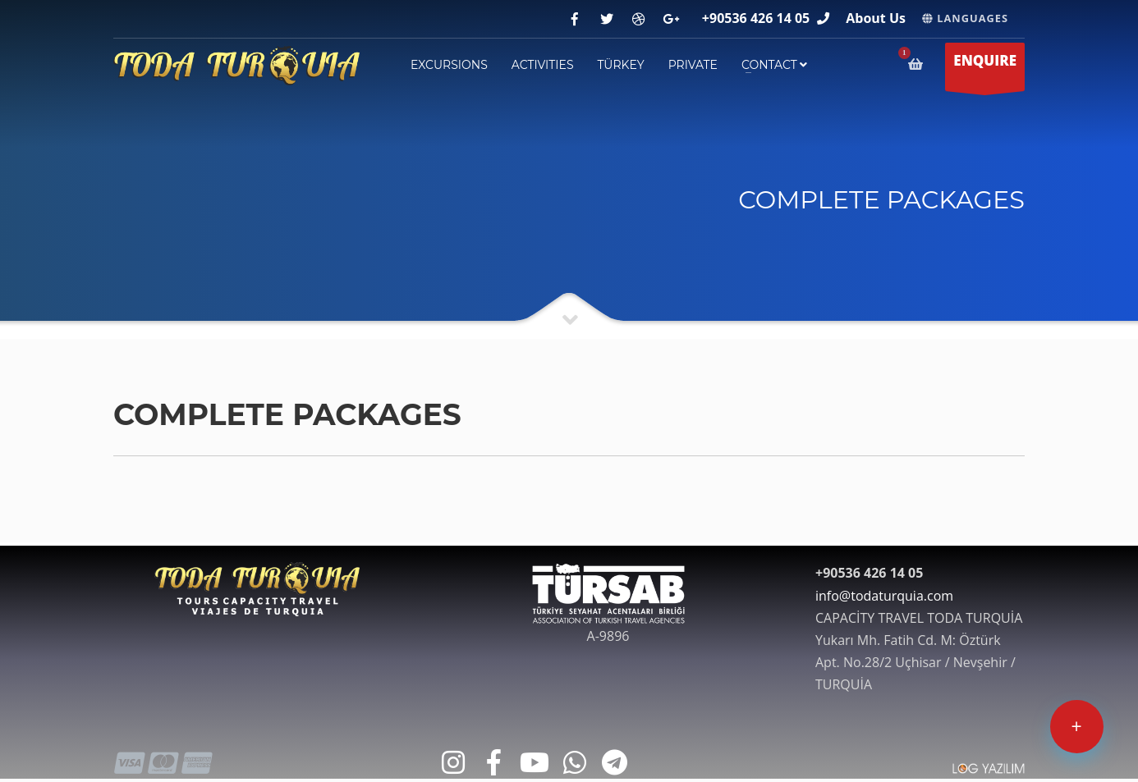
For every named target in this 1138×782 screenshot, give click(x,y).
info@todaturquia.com (884, 596)
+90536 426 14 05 (756, 18)
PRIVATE (693, 64)
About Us (876, 18)
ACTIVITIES (543, 64)
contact (774, 64)
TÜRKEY (621, 64)
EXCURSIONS (449, 64)
